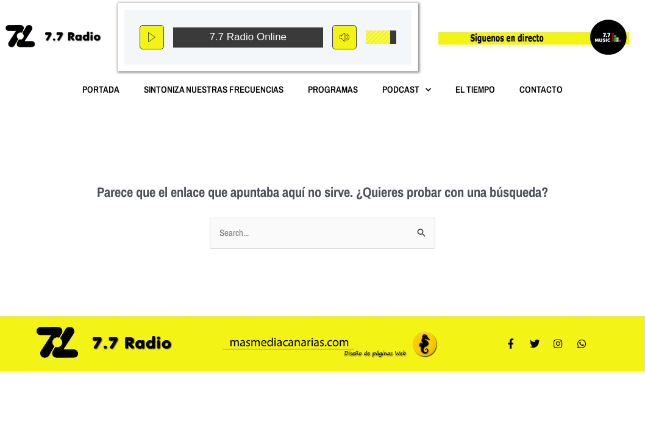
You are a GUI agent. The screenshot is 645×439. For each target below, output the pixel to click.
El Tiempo (475, 89)
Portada (100, 89)
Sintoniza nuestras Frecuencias (213, 89)
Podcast (406, 89)
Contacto (541, 89)
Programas (333, 89)
